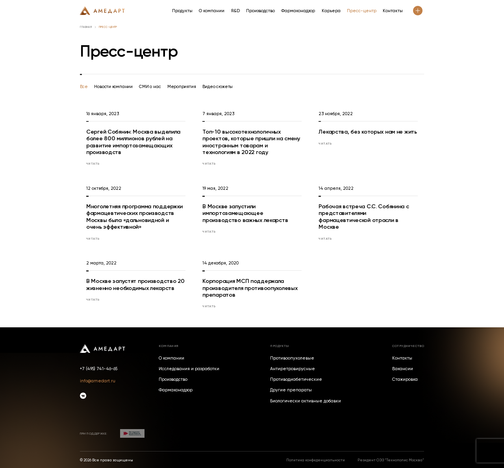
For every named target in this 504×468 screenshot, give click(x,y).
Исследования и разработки (189, 369)
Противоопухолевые (292, 358)
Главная (86, 27)
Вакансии (402, 369)
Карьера (331, 10)
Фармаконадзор (298, 10)
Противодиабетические (296, 380)
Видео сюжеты (217, 86)
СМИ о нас (150, 86)
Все (84, 86)
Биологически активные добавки (305, 401)
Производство (260, 10)
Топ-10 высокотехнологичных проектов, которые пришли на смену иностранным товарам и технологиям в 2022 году (251, 142)
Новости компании (113, 86)
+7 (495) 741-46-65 (98, 368)
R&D (235, 10)
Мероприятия (181, 86)
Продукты (182, 10)
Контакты (393, 10)
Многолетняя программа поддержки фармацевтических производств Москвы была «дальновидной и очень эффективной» (134, 216)
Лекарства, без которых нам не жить (368, 131)
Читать (92, 163)
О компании (211, 10)
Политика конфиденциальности (315, 460)
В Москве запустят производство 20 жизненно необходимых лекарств (135, 284)
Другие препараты (291, 390)
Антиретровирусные (292, 369)
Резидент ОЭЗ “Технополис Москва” (391, 460)
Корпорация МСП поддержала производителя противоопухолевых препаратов (249, 288)
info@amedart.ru (97, 381)
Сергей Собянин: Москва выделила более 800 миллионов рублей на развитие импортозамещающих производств (133, 142)
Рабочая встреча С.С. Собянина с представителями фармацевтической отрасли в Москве (364, 216)
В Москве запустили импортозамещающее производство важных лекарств (245, 213)
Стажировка (405, 380)
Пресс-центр (361, 10)
